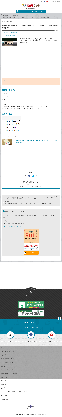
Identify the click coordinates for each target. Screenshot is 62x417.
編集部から (8, 15)
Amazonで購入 (30, 252)
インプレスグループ (31, 388)
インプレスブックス (31, 395)
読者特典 (15, 15)
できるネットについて (55, 1)
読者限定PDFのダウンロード (31, 358)
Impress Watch (31, 399)
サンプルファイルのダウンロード (31, 362)
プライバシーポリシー (31, 380)
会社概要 (31, 384)
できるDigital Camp (9, 35)
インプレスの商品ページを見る (12, 226)
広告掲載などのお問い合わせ (31, 373)
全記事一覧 (31, 377)
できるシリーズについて (31, 351)
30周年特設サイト (31, 355)
